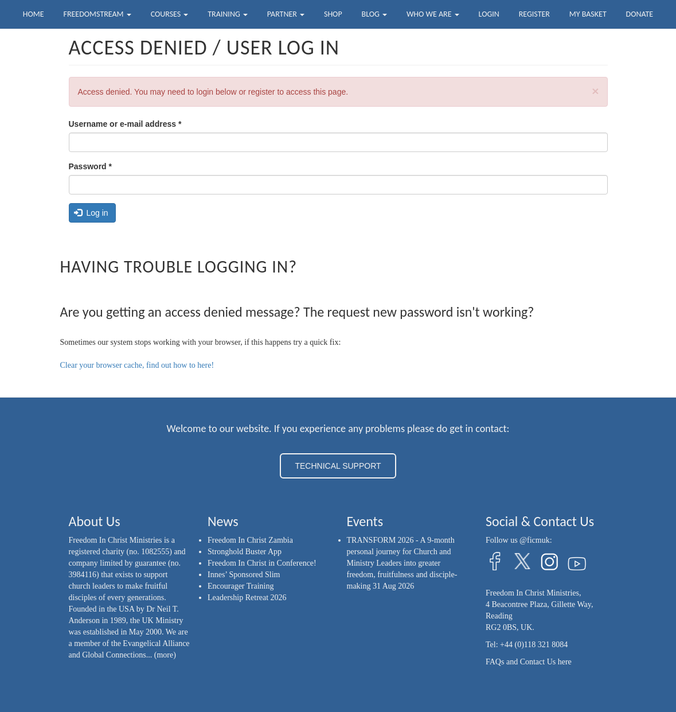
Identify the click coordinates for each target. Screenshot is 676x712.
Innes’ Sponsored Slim (244, 574)
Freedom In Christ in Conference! (262, 563)
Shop (333, 14)
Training (228, 14)
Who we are (433, 14)
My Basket (588, 14)
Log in (91, 212)
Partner (285, 14)
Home (33, 14)
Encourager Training (240, 586)
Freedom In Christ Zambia (250, 540)
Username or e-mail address (125, 124)
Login (489, 14)
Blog (374, 14)
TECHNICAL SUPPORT (338, 465)
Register (534, 14)
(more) (165, 655)
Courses (170, 14)
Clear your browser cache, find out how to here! (137, 365)
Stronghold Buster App (245, 551)
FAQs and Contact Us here (529, 661)
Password (90, 166)
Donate (640, 14)
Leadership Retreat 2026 (247, 597)
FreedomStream (97, 14)
